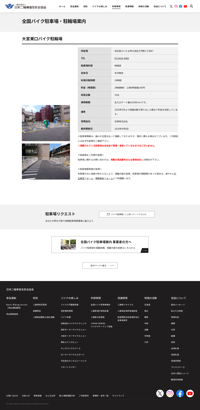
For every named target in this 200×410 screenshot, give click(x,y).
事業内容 (175, 317)
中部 (146, 323)
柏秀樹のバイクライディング (73, 323)
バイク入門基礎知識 (70, 304)
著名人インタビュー (70, 342)
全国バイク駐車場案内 (100, 304)
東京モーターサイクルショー (74, 329)
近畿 (146, 329)
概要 (173, 323)
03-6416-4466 (122, 58)
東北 (146, 310)
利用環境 (96, 298)
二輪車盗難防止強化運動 (44, 317)
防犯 (35, 298)
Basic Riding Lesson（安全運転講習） (16, 306)
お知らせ (26, 395)
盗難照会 (37, 310)
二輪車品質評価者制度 (127, 310)
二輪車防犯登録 (40, 304)
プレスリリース (178, 367)
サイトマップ (118, 395)
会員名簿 (175, 348)
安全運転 (11, 298)
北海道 (147, 304)
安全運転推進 (12, 314)
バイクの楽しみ (69, 298)
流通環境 (123, 298)
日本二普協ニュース (180, 373)
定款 (173, 342)
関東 (146, 317)
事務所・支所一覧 (100, 395)
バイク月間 (66, 317)
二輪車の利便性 (98, 317)
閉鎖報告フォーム (104, 178)
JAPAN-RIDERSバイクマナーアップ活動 (101, 325)
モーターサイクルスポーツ (73, 354)
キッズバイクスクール (71, 348)
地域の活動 (150, 298)
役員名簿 (175, 354)
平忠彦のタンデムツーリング (74, 360)
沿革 (173, 329)
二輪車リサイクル (125, 304)
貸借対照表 (176, 360)
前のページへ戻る (98, 265)
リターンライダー (69, 367)
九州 (146, 342)
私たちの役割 (177, 310)
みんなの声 (50, 395)
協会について (178, 298)
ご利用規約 (84, 395)
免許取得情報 (67, 310)
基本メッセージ (178, 304)
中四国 (147, 335)
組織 (173, 335)
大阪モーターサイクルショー (74, 335)
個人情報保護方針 (67, 395)
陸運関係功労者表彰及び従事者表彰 (128, 318)
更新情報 (38, 395)
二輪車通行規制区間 (99, 310)
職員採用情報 (177, 379)
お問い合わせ (12, 395)
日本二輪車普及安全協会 (20, 289)
